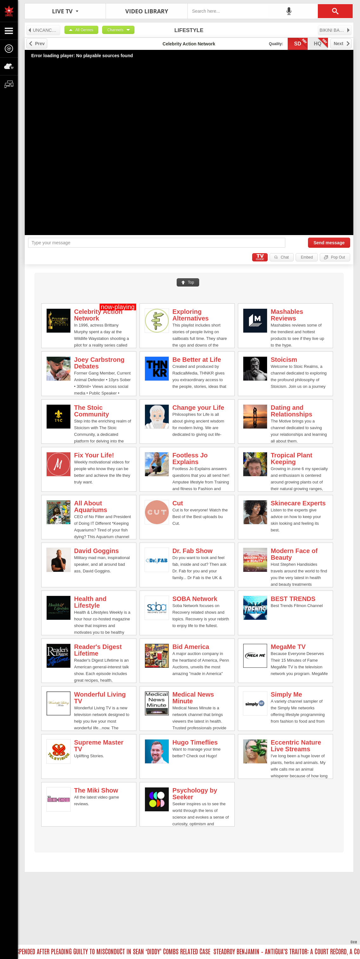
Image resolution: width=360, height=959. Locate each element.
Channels (115, 30)
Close (353, 942)
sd (300, 43)
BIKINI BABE (335, 30)
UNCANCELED (44, 30)
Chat (285, 257)
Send (328, 242)
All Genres (84, 30)
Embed (307, 257)
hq (321, 43)
